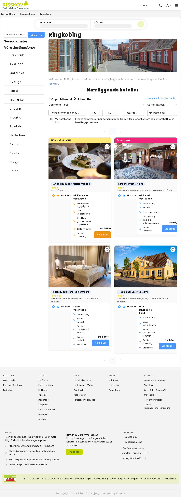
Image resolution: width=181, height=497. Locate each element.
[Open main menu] (176, 5)
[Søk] (140, 24)
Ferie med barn (46, 384)
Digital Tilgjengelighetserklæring (157, 406)
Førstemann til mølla (84, 399)
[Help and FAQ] (154, 5)
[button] (62, 24)
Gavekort (149, 394)
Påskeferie (114, 389)
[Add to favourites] (107, 146)
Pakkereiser (80, 394)
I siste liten (114, 384)
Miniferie (42, 414)
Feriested (8, 389)
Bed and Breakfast (13, 384)
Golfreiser (43, 380)
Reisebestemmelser (154, 380)
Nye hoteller (9, 380)
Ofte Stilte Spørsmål (155, 389)
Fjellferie (42, 389)
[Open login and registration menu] (169, 5)
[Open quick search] (161, 5)
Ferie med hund (46, 409)
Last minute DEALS (83, 384)
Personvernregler (153, 399)
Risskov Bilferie (8, 13)
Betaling (148, 384)
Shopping (43, 404)
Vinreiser (42, 394)
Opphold (78, 389)
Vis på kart (58, 190)
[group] (80, 189)
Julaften (113, 380)
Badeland (43, 419)
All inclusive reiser (83, 380)
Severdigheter (27, 13)
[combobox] (67, 113)
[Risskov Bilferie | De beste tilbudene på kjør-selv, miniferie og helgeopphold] (16, 5)
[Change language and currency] (144, 5)
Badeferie (43, 399)
